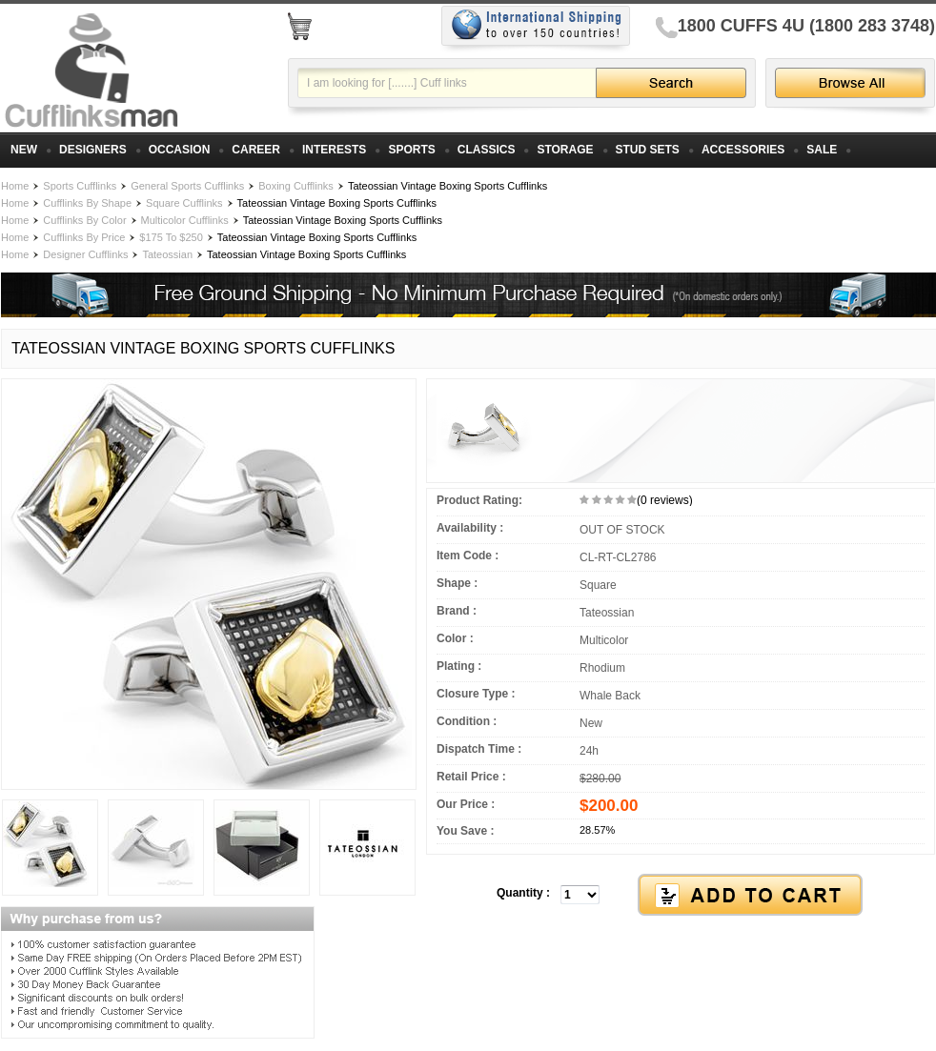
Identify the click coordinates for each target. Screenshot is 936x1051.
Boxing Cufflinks (296, 186)
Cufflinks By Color (84, 220)
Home (15, 186)
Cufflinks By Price (84, 237)
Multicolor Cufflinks (185, 220)
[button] (680, 896)
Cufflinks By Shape (87, 203)
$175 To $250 (170, 237)
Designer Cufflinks (85, 254)
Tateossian (167, 254)
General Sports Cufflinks (187, 186)
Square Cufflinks (184, 203)
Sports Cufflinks (79, 186)
